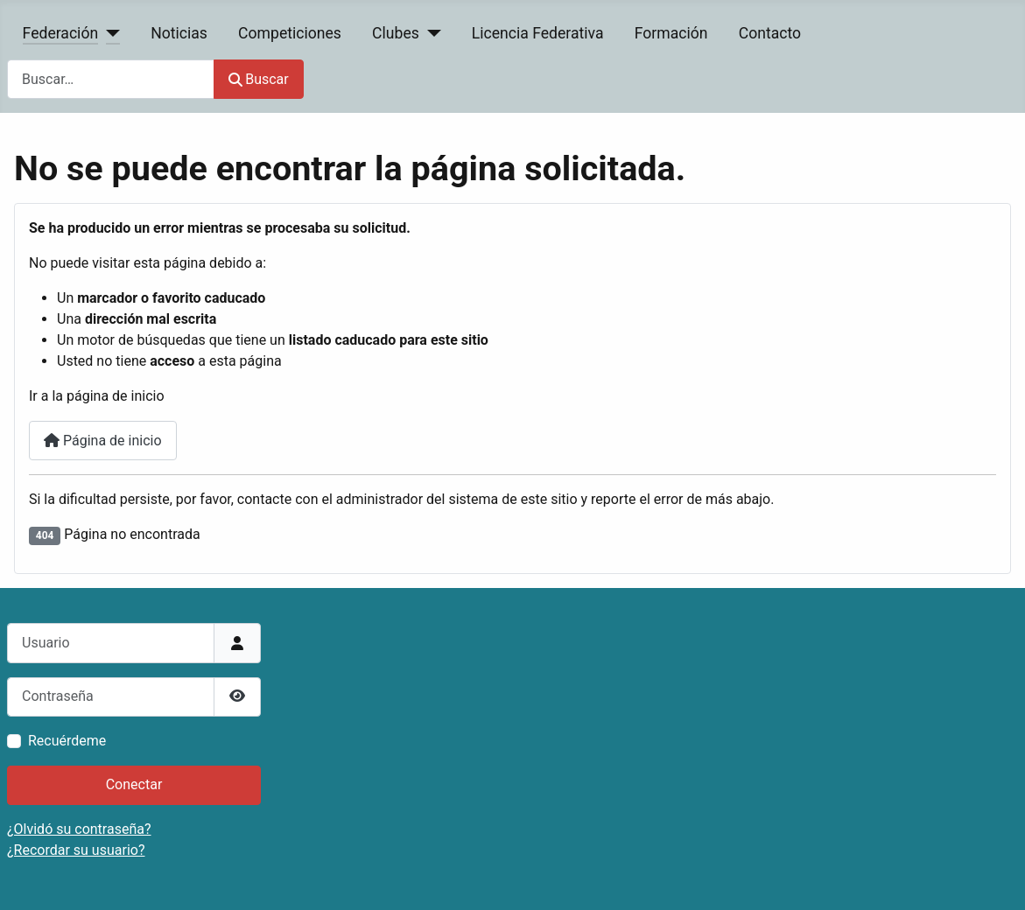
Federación (61, 33)
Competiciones (289, 33)
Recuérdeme (67, 740)
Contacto (770, 33)
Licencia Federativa (538, 33)
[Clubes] (430, 33)
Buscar (258, 79)
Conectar (134, 784)
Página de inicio (103, 440)
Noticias (179, 33)
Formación (671, 33)
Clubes (395, 33)
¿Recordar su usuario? (75, 850)
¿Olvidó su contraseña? (79, 829)
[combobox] (110, 79)
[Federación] (109, 33)
